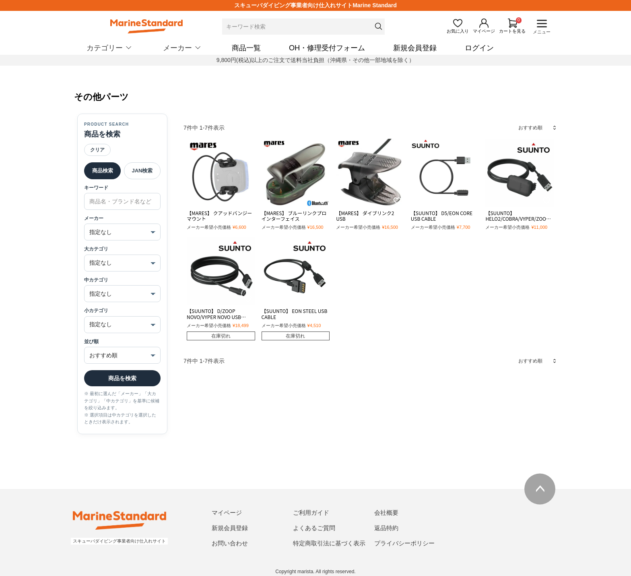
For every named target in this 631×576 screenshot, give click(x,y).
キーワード (96, 188)
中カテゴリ (96, 280)
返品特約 (386, 527)
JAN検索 (142, 171)
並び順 (91, 341)
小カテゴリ (96, 310)
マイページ (227, 512)
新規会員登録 (415, 48)
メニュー (542, 31)
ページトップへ (539, 488)
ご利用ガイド (311, 512)
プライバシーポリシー (404, 543)
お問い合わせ (230, 543)
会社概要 (386, 512)
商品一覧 (246, 48)
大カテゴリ (96, 249)
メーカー (93, 218)
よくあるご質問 (314, 527)
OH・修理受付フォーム (327, 48)
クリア (97, 150)
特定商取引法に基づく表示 (329, 543)
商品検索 (102, 171)
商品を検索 (122, 378)
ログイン (479, 48)
